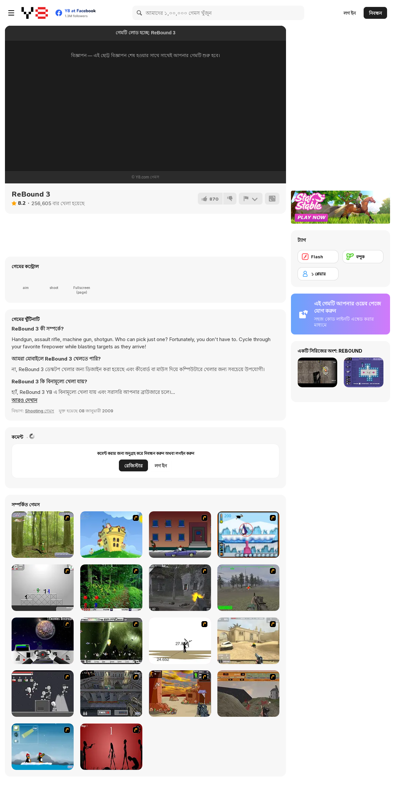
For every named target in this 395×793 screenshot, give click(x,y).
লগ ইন (349, 13)
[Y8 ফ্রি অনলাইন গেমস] (34, 13)
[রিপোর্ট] (251, 199)
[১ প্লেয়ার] (318, 273)
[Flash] (318, 256)
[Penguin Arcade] (248, 534)
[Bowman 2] (180, 641)
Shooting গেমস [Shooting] (39, 410)
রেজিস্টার (133, 465)
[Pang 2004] (111, 587)
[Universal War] (43, 641)
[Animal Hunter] (43, 534)
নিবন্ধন (375, 13)
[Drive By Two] (180, 534)
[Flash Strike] (248, 641)
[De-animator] (111, 746)
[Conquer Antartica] (43, 746)
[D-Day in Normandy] (248, 693)
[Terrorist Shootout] (180, 693)
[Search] (139, 13)
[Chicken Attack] (111, 534)
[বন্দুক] (362, 256)
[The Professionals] (111, 693)
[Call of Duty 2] (180, 587)
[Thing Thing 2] (43, 693)
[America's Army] (248, 587)
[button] (24, 400)
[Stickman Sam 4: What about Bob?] (43, 587)
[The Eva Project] (111, 641)
